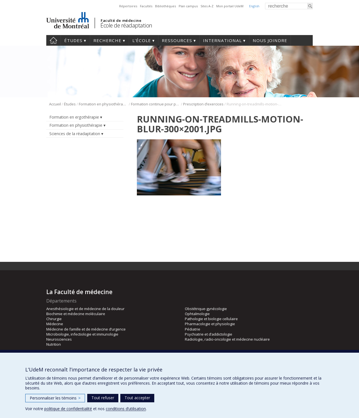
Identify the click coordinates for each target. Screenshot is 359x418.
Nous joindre (270, 40)
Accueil (53, 40)
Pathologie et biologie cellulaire (211, 318)
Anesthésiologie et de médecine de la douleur (85, 308)
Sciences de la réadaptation (74, 133)
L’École (141, 40)
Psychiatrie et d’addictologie (208, 334)
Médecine (54, 323)
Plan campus (188, 6)
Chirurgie (54, 318)
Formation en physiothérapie (103, 104)
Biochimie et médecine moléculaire (75, 313)
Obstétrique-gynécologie (206, 308)
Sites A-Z (207, 6)
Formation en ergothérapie (74, 117)
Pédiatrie (192, 329)
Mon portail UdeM (229, 6)
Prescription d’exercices (203, 104)
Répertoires (128, 6)
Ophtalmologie (197, 313)
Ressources (177, 40)
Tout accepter (137, 397)
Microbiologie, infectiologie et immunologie (82, 334)
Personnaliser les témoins (55, 398)
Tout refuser (102, 397)
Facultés (146, 6)
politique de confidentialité (68, 408)
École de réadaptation (126, 25)
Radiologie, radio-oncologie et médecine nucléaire (227, 339)
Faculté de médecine (121, 20)
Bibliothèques (165, 6)
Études (73, 40)
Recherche (107, 40)
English (254, 6)
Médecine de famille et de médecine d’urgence (86, 329)
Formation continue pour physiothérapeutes (155, 104)
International (222, 40)
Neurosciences (59, 339)
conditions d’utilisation (126, 408)
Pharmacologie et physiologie (210, 323)
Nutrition (53, 344)
